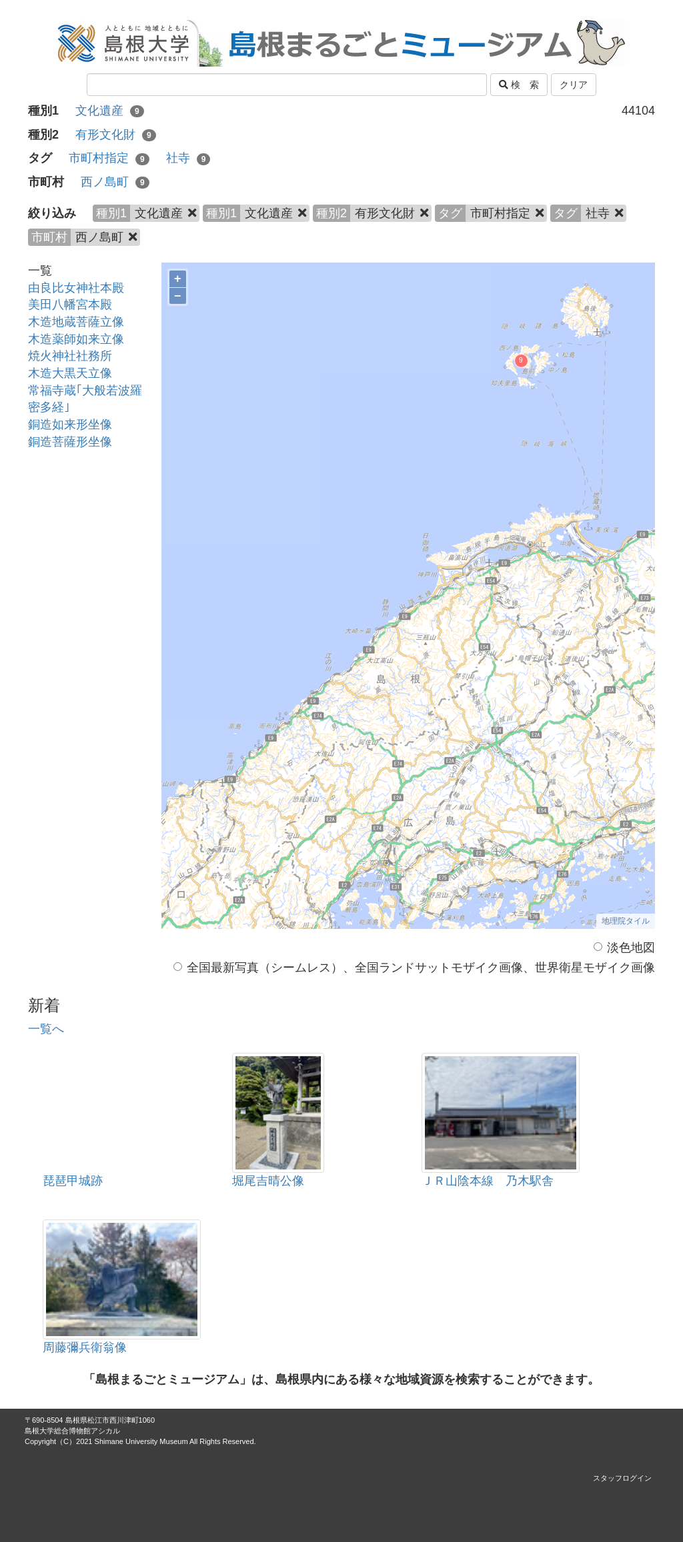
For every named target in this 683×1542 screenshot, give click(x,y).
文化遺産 (109, 110)
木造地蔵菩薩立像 (76, 322)
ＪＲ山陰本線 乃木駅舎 (488, 1180)
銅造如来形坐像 (70, 424)
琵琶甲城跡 (73, 1180)
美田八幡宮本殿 (70, 304)
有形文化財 (115, 134)
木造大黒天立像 (70, 373)
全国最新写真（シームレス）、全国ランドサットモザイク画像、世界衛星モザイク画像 (414, 967)
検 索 (519, 84)
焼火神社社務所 (70, 356)
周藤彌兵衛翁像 (85, 1347)
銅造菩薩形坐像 (70, 441)
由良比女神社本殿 (76, 288)
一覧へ (46, 1029)
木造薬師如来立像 (76, 339)
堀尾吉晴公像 (268, 1180)
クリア (574, 84)
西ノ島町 (115, 182)
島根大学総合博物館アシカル (72, 1431)
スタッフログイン (622, 1478)
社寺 (188, 158)
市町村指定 (109, 158)
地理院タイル (626, 921)
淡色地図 (624, 947)
